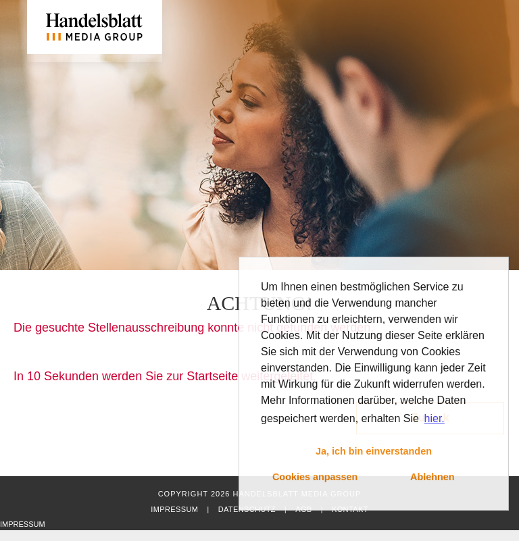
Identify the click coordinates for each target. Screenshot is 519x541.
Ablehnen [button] (432, 476)
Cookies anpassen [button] (314, 476)
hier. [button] (434, 418)
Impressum (174, 509)
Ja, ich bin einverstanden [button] (374, 451)
